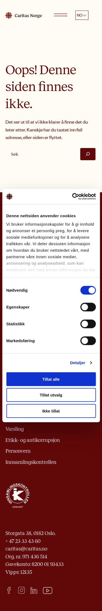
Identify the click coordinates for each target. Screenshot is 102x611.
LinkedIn (33, 590)
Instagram (21, 590)
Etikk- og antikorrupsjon (32, 440)
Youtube (47, 590)
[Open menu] (60, 15)
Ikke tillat (51, 410)
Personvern (17, 451)
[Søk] (87, 154)
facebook (8, 590)
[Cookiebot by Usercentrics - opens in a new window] (73, 196)
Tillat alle (51, 379)
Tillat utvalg (51, 395)
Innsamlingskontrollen (30, 462)
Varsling (14, 429)
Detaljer (77, 362)
